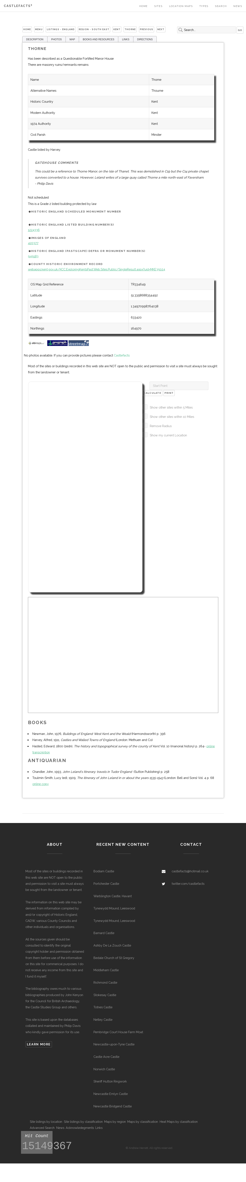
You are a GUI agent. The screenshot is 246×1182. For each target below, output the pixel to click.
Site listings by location (46, 1121)
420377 (33, 243)
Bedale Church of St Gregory (113, 958)
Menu (39, 29)
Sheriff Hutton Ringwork (110, 1081)
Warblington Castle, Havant (112, 896)
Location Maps (181, 6)
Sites (158, 6)
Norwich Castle (104, 1069)
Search (221, 6)
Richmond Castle (105, 982)
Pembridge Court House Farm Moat (118, 1032)
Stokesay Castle (104, 995)
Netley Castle (102, 1019)
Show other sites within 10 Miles (172, 416)
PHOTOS (56, 39)
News (237, 6)
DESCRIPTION (34, 39)
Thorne (130, 29)
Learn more (39, 1044)
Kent (117, 29)
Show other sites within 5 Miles (171, 407)
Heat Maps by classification (179, 1121)
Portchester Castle (106, 883)
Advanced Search (42, 1128)
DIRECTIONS (145, 39)
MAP (72, 39)
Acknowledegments (80, 1128)
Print (169, 392)
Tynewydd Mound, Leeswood (114, 908)
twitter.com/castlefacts (188, 883)
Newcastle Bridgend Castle (112, 1106)
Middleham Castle (106, 970)
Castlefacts (18, 6)
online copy (40, 784)
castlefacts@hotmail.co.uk (190, 871)
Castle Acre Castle (106, 1056)
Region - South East (94, 29)
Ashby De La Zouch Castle (112, 945)
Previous (146, 29)
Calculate (152, 392)
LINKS (125, 39)
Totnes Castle (102, 1007)
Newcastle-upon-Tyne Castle (113, 1044)
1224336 (34, 230)
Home (143, 6)
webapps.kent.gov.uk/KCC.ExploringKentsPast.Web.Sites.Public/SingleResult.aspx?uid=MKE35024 (96, 269)
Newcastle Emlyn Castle (110, 1094)
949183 (33, 256)
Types (203, 6)
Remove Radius (161, 426)
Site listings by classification (83, 1121)
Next (160, 29)
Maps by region (115, 1121)
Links (99, 1128)
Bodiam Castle (103, 871)
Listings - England (61, 29)
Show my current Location (168, 435)
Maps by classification (142, 1121)
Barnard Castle (103, 933)
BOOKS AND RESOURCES (98, 39)
